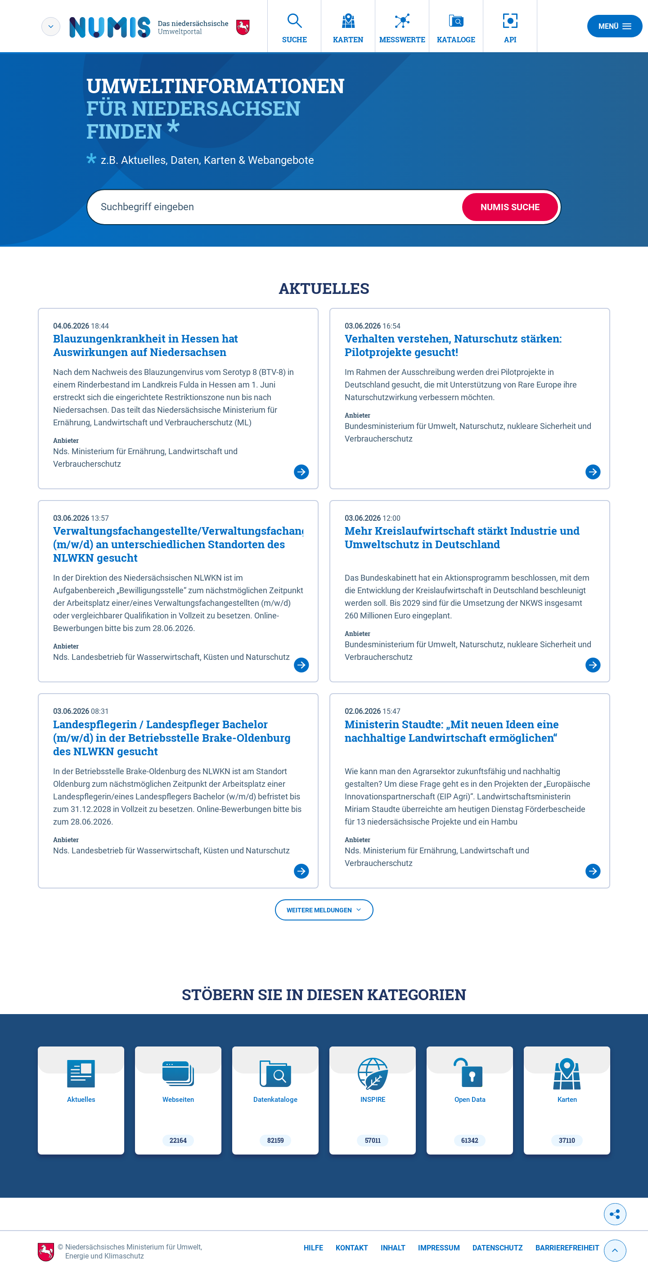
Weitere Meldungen (324, 910)
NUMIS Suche (510, 207)
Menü (614, 26)
